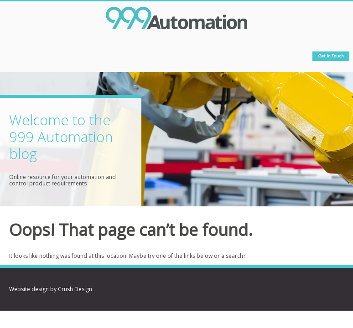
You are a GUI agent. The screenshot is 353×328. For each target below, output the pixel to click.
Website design (29, 289)
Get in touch (331, 56)
